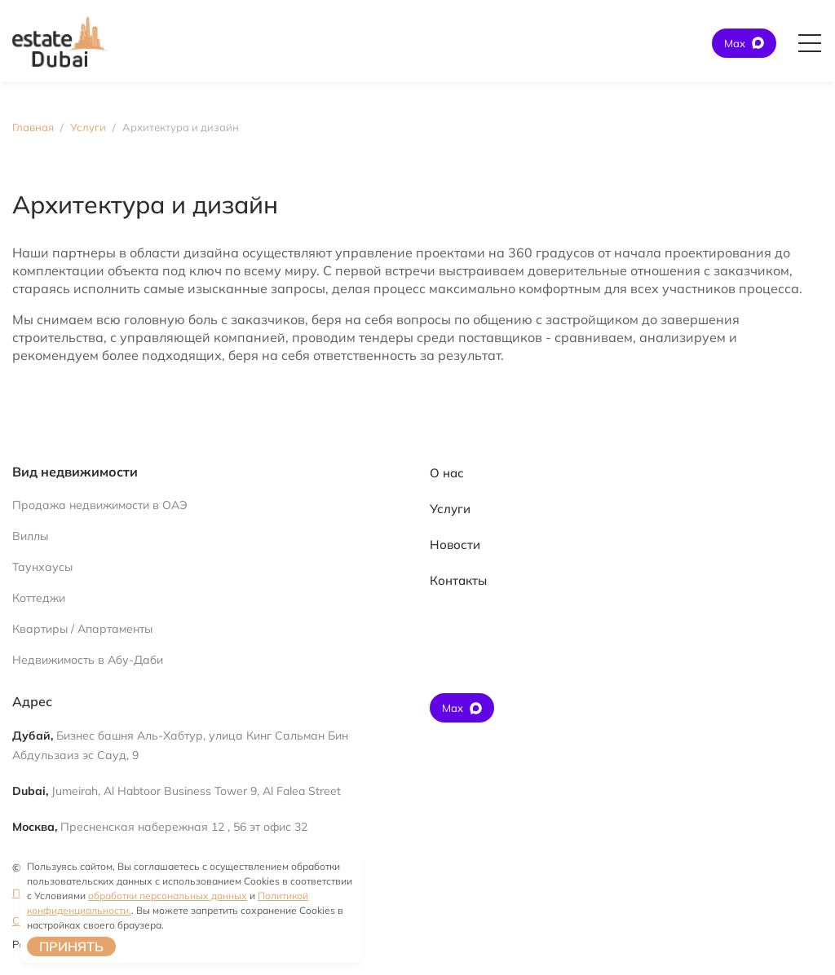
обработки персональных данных (167, 895)
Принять (71, 946)
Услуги (450, 508)
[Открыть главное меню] (810, 43)
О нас (447, 473)
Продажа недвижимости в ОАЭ (100, 505)
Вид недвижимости (75, 471)
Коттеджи (38, 598)
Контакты (458, 580)
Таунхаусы (42, 567)
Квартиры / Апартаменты (82, 628)
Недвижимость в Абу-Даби (87, 659)
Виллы (30, 536)
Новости (455, 544)
